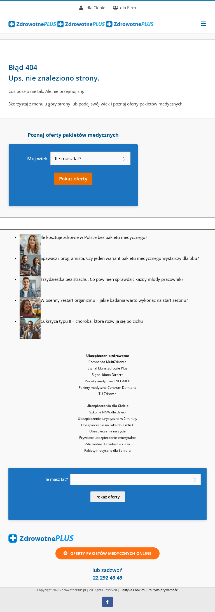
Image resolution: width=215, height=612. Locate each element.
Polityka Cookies (132, 590)
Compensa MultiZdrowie (107, 361)
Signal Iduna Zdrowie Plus (107, 368)
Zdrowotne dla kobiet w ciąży (107, 444)
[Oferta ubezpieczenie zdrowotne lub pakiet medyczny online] (107, 553)
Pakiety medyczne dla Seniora (107, 450)
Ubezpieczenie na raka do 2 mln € (107, 425)
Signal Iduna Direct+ (107, 374)
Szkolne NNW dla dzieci (107, 412)
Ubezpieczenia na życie (107, 431)
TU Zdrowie (107, 393)
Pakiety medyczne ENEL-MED (107, 381)
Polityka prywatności (163, 590)
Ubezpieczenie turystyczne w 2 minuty (107, 418)
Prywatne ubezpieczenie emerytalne (107, 437)
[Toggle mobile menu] (204, 24)
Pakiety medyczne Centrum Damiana (107, 387)
